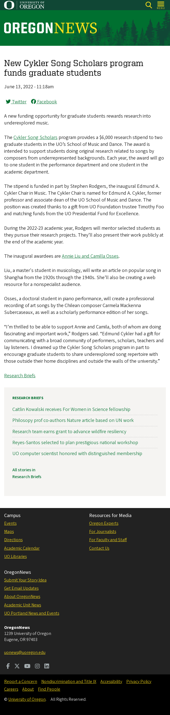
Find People (49, 689)
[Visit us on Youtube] (27, 667)
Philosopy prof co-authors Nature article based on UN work (73, 420)
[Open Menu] (161, 5)
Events (10, 523)
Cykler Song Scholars (35, 137)
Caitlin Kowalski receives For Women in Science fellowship (71, 409)
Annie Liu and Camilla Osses (90, 256)
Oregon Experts (103, 523)
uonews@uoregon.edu (24, 652)
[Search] (148, 5)
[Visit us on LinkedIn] (46, 667)
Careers (11, 689)
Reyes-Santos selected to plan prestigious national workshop (75, 442)
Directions (13, 540)
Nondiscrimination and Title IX (68, 682)
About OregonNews (22, 597)
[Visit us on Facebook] (8, 667)
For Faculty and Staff (108, 540)
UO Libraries (15, 557)
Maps (9, 532)
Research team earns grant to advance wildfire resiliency (69, 431)
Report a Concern (20, 682)
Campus (12, 515)
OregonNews (17, 572)
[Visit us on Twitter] (17, 667)
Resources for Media (110, 515)
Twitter (16, 101)
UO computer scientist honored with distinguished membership (77, 453)
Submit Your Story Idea (25, 580)
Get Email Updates (21, 588)
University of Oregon (27, 699)
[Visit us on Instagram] (37, 667)
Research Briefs (19, 375)
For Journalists (102, 532)
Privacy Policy (138, 682)
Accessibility (111, 682)
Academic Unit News (22, 605)
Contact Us (99, 548)
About (28, 689)
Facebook (44, 101)
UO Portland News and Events (31, 613)
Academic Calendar (22, 548)
